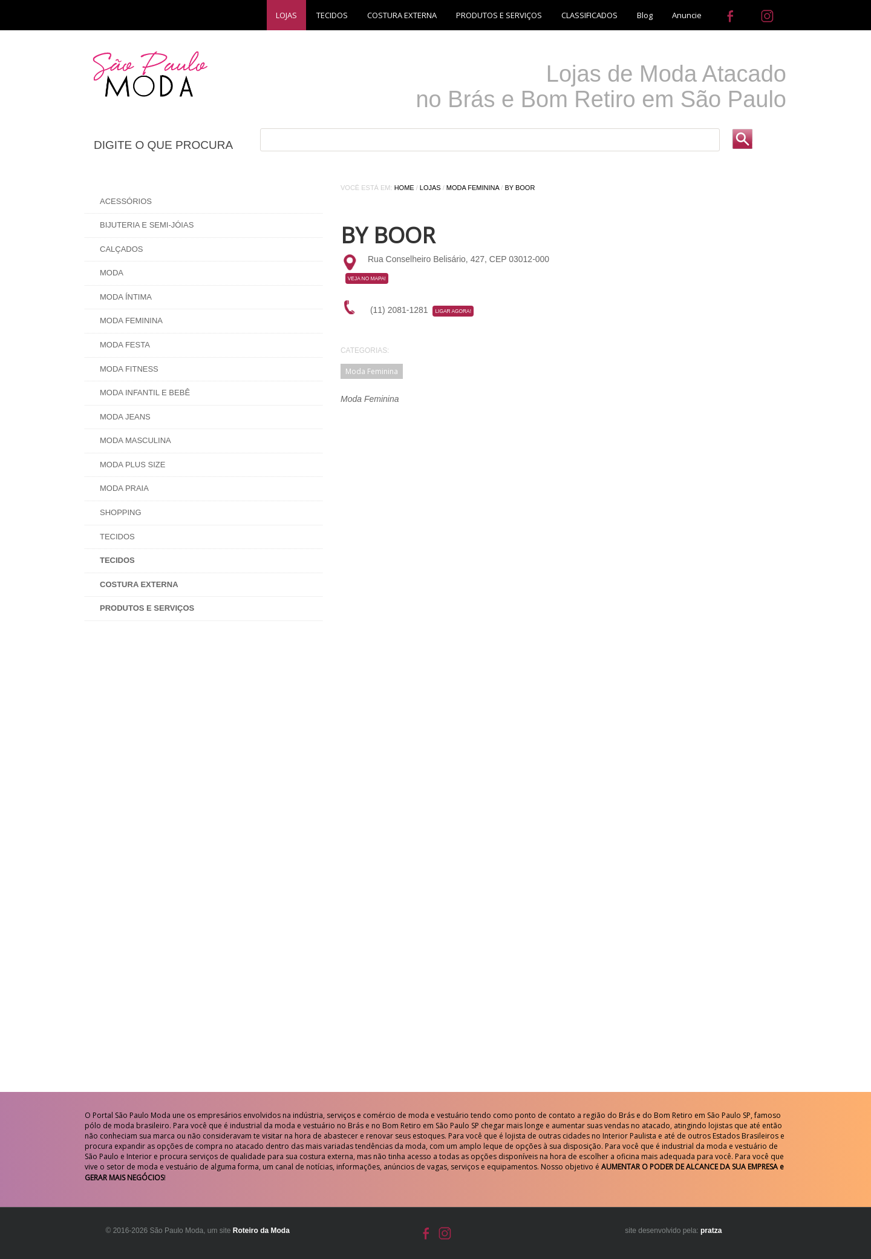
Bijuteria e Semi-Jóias (147, 224)
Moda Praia (124, 488)
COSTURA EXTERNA (402, 15)
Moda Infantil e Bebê (145, 392)
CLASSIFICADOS (589, 15)
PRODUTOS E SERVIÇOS (499, 15)
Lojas (430, 187)
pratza (711, 1230)
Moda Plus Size (132, 464)
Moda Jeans (125, 416)
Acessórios (126, 201)
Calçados (121, 249)
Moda (111, 272)
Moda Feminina (131, 320)
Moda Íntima (126, 296)
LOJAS (286, 15)
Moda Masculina (135, 440)
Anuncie (687, 15)
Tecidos (117, 536)
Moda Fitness (129, 368)
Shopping (121, 512)
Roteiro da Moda (261, 1230)
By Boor (519, 187)
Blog (645, 15)
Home (404, 187)
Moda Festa (125, 344)
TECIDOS (332, 15)
